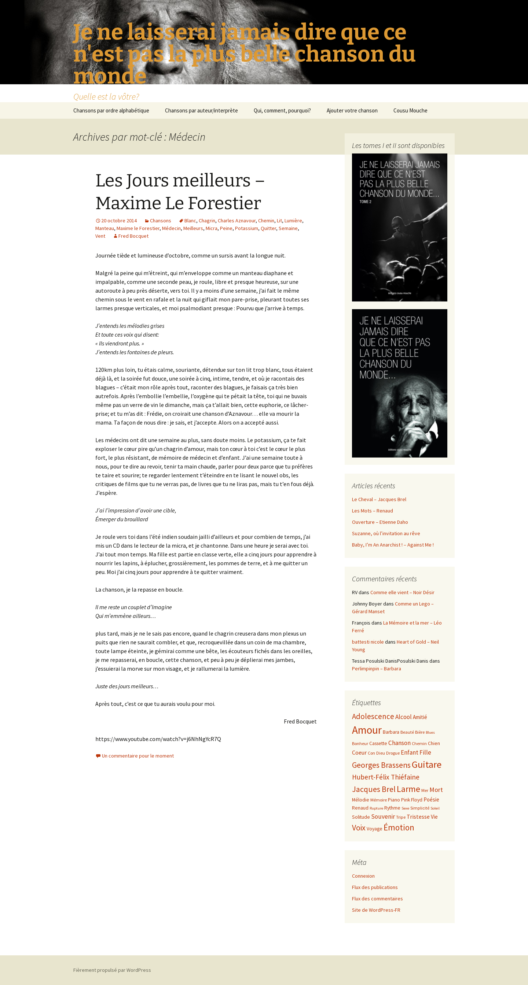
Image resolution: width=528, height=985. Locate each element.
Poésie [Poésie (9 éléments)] (431, 799)
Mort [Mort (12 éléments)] (436, 789)
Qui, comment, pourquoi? (282, 110)
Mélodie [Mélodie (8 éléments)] (360, 800)
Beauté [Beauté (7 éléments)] (407, 732)
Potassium (246, 228)
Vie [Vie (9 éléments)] (434, 816)
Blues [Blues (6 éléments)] (430, 732)
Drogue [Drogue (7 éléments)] (393, 753)
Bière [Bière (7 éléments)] (420, 732)
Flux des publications (375, 887)
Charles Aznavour (237, 220)
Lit (279, 220)
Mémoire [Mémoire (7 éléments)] (378, 800)
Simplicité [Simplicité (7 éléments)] (419, 808)
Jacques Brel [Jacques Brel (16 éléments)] (374, 789)
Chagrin (207, 220)
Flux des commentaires (377, 898)
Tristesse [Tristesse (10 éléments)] (418, 816)
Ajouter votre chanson (352, 110)
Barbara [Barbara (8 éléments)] (391, 732)
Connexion (363, 876)
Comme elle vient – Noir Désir (402, 592)
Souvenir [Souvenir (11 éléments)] (383, 816)
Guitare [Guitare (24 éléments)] (426, 764)
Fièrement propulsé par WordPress (112, 970)
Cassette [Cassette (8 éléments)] (378, 743)
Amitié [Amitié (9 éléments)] (420, 717)
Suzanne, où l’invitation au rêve (386, 533)
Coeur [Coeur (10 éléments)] (359, 752)
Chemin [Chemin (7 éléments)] (419, 743)
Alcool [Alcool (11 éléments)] (403, 717)
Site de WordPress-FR (376, 910)
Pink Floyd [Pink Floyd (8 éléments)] (411, 800)
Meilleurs (193, 228)
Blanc (190, 220)
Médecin (171, 228)
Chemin (266, 220)
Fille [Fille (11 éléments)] (425, 752)
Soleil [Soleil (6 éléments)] (435, 808)
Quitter (268, 228)
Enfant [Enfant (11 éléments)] (409, 752)
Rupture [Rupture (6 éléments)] (376, 808)
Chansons (160, 220)
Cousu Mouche (410, 110)
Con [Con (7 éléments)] (371, 753)
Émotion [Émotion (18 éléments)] (399, 827)
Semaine (288, 228)
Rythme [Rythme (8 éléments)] (392, 808)
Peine (226, 228)
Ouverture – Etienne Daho (380, 522)
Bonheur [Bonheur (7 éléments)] (360, 743)
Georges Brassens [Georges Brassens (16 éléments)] (381, 765)
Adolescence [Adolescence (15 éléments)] (373, 716)
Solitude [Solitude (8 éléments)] (361, 817)
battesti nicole (368, 641)
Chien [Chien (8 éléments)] (434, 743)
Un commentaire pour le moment (138, 755)
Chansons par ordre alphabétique (111, 110)
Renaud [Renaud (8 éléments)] (360, 808)
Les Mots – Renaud (372, 510)
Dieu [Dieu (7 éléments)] (380, 753)
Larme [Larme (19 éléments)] (408, 789)
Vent (100, 236)
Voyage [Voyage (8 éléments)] (374, 829)
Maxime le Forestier (138, 228)
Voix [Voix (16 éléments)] (359, 828)
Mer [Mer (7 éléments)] (424, 790)
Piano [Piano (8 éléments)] (394, 800)
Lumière (293, 220)
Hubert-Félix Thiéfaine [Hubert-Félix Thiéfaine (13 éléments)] (385, 777)
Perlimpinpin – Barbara (376, 668)
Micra (211, 228)
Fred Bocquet (133, 236)
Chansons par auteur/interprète (201, 110)
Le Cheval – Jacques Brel (379, 499)
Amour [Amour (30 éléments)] (367, 730)
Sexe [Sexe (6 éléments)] (405, 808)
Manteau (104, 228)
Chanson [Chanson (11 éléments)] (399, 743)
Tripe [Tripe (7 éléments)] (401, 817)
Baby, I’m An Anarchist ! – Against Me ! (393, 544)
